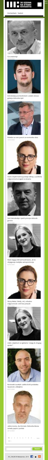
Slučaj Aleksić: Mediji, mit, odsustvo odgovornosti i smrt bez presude (19, 302)
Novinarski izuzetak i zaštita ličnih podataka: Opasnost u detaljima (23, 386)
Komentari (11, 13)
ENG (46, 3)
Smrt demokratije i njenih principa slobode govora (22, 219)
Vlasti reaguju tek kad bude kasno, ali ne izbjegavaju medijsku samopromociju (21, 261)
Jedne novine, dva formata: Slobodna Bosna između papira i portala (23, 427)
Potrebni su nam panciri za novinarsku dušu (22, 137)
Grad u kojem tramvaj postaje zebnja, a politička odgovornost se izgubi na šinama (24, 178)
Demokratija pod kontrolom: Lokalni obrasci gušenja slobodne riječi (23, 97)
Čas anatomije (12, 57)
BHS (46, 1)
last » (9, 441)
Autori (20, 13)
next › (38, 438)
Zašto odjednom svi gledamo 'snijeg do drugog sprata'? (24, 344)
